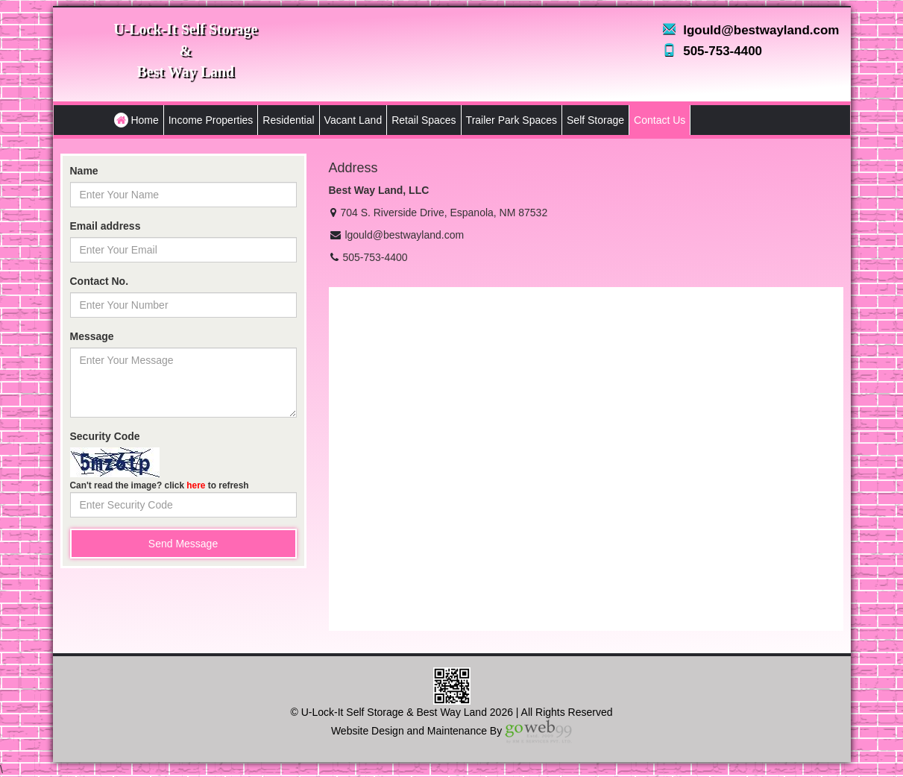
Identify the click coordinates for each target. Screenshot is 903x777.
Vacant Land (353, 120)
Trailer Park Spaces (511, 120)
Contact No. (99, 281)
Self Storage (595, 120)
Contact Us (659, 120)
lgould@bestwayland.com (761, 30)
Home (136, 120)
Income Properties (211, 120)
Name (84, 171)
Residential (288, 120)
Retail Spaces (423, 120)
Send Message (183, 544)
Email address (105, 226)
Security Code (105, 436)
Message (92, 336)
